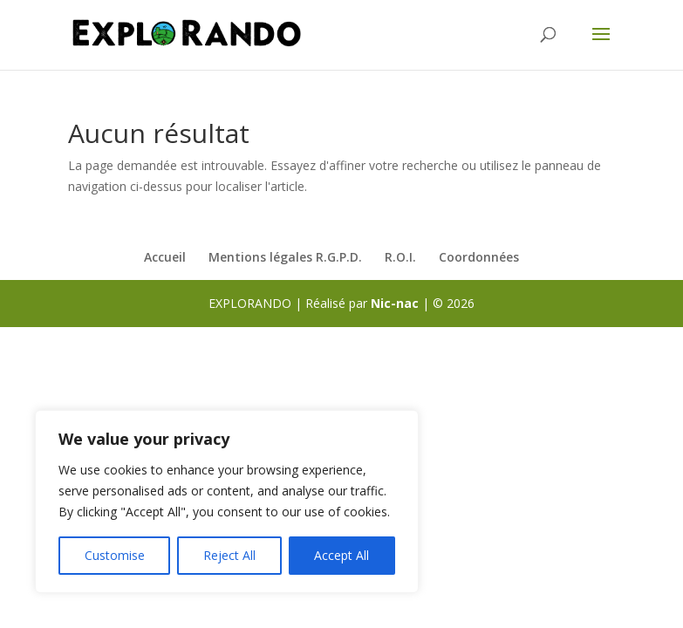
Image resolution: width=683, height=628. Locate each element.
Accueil (165, 257)
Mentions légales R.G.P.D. (285, 257)
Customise (115, 555)
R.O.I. (400, 257)
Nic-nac (395, 303)
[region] (227, 501)
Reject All (229, 555)
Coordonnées (479, 257)
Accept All (341, 555)
